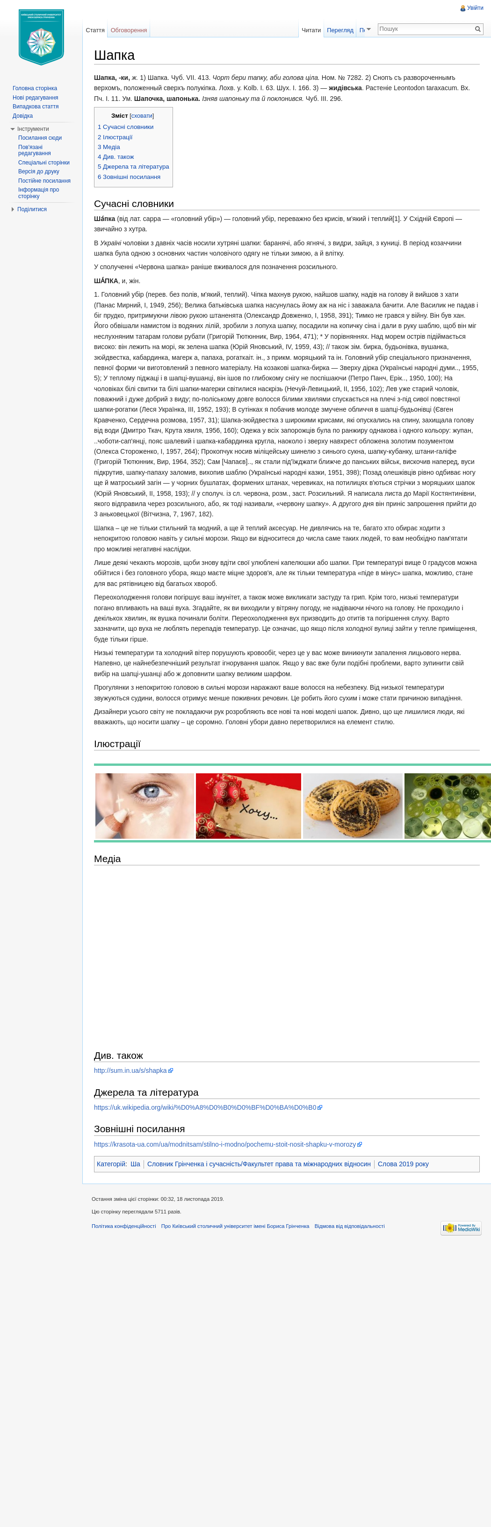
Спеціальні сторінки (44, 162)
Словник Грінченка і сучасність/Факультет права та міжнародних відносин (259, 1164)
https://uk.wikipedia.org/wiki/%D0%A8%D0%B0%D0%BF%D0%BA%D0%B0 (205, 1107)
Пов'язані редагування (34, 150)
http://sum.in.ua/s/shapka (130, 1070)
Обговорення (129, 30)
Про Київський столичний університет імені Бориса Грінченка (235, 1226)
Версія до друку (38, 171)
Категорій (111, 1164)
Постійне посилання (44, 181)
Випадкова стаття (35, 106)
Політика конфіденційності (124, 1226)
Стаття (95, 30)
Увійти (475, 8)
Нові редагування (35, 97)
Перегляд (347, 30)
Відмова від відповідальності (350, 1226)
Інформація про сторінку (38, 193)
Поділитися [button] (32, 209)
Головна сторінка (35, 88)
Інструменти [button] (33, 129)
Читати (318, 30)
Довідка (23, 116)
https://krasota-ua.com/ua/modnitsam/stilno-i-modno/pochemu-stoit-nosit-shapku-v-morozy (225, 1144)
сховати (141, 116)
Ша (135, 1164)
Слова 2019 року (403, 1164)
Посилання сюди (40, 138)
